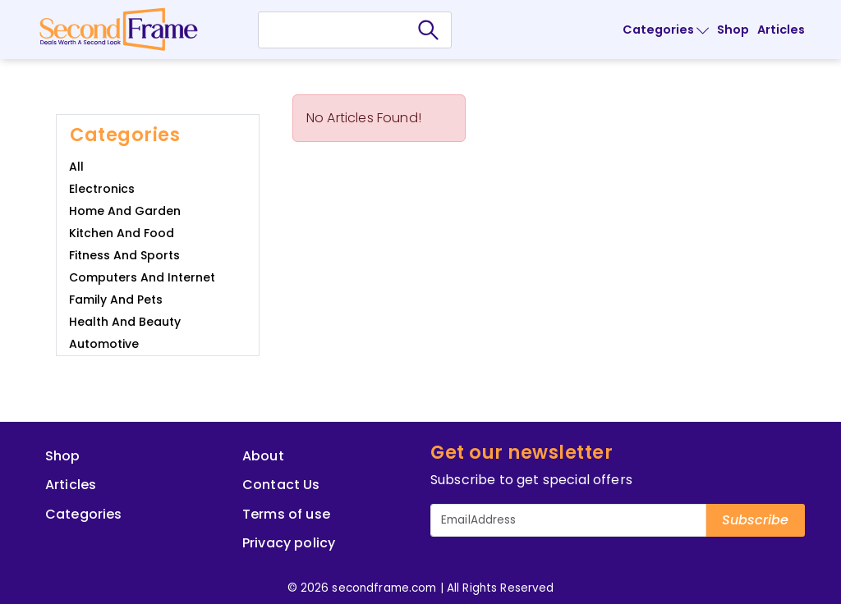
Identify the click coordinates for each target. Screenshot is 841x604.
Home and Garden (125, 211)
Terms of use (286, 514)
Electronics (102, 189)
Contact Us (281, 484)
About (263, 455)
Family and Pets (116, 299)
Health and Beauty (125, 321)
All (76, 166)
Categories (666, 29)
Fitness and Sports (124, 255)
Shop (733, 29)
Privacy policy (288, 542)
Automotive (104, 344)
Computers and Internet (142, 277)
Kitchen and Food (121, 233)
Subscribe (755, 519)
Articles (781, 29)
